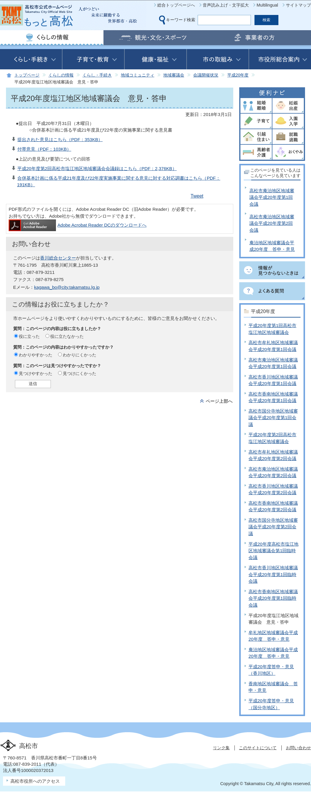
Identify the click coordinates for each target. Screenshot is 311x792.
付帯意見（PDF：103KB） (44, 149)
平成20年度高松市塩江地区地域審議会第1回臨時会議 (273, 550)
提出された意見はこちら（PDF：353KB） (60, 139)
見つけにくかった (79, 373)
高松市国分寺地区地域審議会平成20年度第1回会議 (273, 417)
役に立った (29, 336)
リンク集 (221, 747)
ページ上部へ (219, 401)
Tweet (196, 196)
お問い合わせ (298, 747)
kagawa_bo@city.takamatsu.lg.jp (67, 287)
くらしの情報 (61, 75)
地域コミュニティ (137, 75)
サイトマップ (298, 5)
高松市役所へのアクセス (35, 781)
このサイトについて (258, 747)
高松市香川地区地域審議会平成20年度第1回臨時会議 (273, 574)
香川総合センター (58, 257)
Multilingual (267, 5)
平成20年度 (238, 75)
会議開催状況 (205, 75)
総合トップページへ (176, 5)
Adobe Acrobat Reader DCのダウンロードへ (78, 225)
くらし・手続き (97, 75)
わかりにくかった (79, 354)
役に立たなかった (67, 336)
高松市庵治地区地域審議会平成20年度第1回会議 (271, 197)
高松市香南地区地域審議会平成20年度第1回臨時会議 (273, 598)
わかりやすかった (35, 354)
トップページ (26, 75)
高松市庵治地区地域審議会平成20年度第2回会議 (271, 223)
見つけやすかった (35, 373)
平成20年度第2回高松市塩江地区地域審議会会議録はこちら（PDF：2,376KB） (97, 168)
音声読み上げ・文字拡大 (226, 5)
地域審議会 (173, 75)
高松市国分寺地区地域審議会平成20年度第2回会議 (273, 527)
